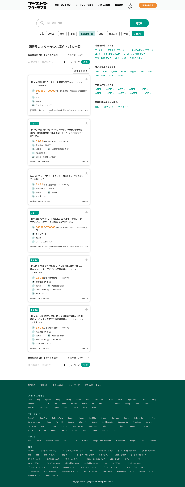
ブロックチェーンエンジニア (38, 467)
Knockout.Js (123, 422)
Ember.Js (144, 426)
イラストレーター (50, 471)
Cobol (137, 403)
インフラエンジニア (53, 463)
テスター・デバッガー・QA (135, 467)
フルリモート (122, 106)
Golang (68, 399)
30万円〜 (99, 89)
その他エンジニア (34, 475)
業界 (101, 33)
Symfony (152, 418)
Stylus (56, 408)
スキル (51, 33)
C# (48, 403)
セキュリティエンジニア (70, 471)
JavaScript (100, 75)
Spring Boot (93, 426)
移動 (85, 62)
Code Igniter (138, 418)
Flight (84, 430)
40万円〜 (110, 89)
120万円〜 (146, 93)
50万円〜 (121, 89)
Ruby (123, 71)
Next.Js (105, 430)
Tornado (132, 426)
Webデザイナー (104, 455)
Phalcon (64, 426)
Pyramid (59, 422)
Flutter (31, 430)
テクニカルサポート (91, 471)
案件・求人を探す (63, 5)
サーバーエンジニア (134, 463)
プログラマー (107, 471)
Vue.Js (53, 426)
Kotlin (144, 399)
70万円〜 (144, 89)
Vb (93, 403)
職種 (62, 33)
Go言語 (133, 71)
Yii (112, 426)
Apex (147, 403)
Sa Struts (32, 426)
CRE (117, 58)
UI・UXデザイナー (34, 463)
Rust (85, 408)
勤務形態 (113, 33)
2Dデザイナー (117, 463)
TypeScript (44, 408)
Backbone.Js (107, 422)
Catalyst (115, 418)
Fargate (133, 440)
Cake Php (43, 418)
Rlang (127, 403)
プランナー (128, 459)
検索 (139, 23)
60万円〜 (133, 89)
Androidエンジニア (92, 463)
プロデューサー (33, 471)
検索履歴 (119, 5)
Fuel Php (92, 418)
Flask (49, 422)
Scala (142, 71)
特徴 (126, 33)
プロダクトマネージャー (118, 50)
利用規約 (31, 385)
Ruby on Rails (57, 418)
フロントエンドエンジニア (96, 459)
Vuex (76, 408)
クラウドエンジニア (111, 54)
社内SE (55, 467)
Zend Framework (34, 422)
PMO (105, 463)
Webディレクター (69, 467)
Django (81, 418)
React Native (78, 426)
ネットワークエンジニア (85, 455)
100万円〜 (122, 93)
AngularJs (137, 422)
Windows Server (52, 440)
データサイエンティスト (139, 455)
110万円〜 (134, 93)
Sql (108, 403)
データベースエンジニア (111, 467)
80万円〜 (99, 93)
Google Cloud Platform (102, 440)
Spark (126, 418)
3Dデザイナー (67, 455)
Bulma (53, 430)
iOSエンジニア (120, 455)
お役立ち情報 (104, 5)
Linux (38, 440)
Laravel (149, 422)
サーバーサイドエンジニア (134, 54)
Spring (70, 418)
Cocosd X (31, 403)
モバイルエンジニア (103, 58)
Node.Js (31, 418)
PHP (105, 71)
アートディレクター (35, 459)
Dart (94, 408)
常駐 (97, 106)
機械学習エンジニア (72, 463)
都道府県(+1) (87, 33)
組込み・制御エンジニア (125, 471)
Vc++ (64, 403)
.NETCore (42, 430)
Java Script (98, 399)
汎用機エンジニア (53, 459)
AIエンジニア (115, 459)
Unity (154, 399)
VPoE (97, 54)
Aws (29, 440)
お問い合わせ (58, 385)
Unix (65, 440)
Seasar (94, 422)
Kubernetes (120, 440)
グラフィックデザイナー (72, 459)
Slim (104, 426)
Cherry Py (83, 422)
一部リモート (108, 106)
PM (139, 459)
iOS (143, 440)
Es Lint (66, 408)
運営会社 (44, 385)
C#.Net (74, 403)
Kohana (71, 422)
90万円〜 (110, 93)
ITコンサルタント (137, 58)
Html (111, 399)
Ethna (121, 426)
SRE (124, 58)
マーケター (99, 50)
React (43, 426)
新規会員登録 (147, 5)
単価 (72, 33)
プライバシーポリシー (94, 385)
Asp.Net (31, 408)
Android (153, 440)
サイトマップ (74, 385)
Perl (150, 71)
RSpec (74, 430)
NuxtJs (64, 430)
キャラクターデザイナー (89, 467)
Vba (100, 403)
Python (114, 71)
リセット (138, 33)
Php (38, 399)
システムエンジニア (146, 471)
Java (97, 71)
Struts (104, 418)
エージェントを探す (84, 5)
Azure (75, 440)
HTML (111, 75)
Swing (94, 430)
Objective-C (131, 399)
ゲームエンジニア (52, 475)
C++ (55, 403)
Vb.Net (84, 403)
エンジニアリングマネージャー (144, 50)
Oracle (84, 440)
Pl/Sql (117, 403)
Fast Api (117, 430)
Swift (120, 75)
